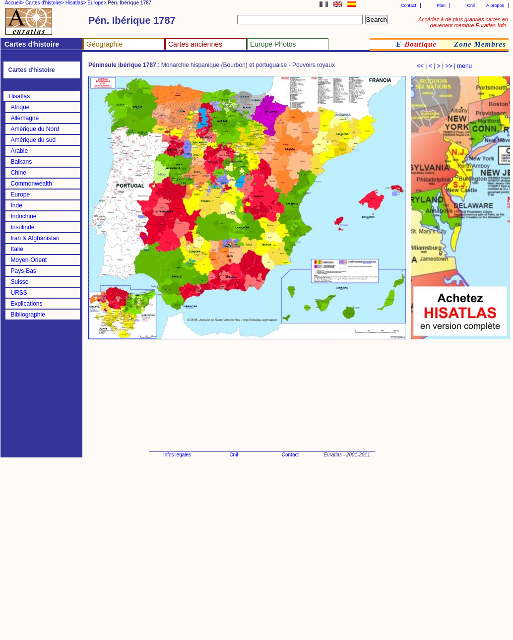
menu (464, 66)
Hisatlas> (75, 2)
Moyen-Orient (29, 259)
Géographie (104, 44)
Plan (441, 5)
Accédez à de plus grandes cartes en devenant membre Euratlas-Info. (463, 22)
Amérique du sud (33, 139)
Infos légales (177, 454)
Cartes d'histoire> (44, 2)
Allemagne (25, 118)
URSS (19, 292)
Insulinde (23, 227)
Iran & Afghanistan (35, 238)
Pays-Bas (23, 270)
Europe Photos (273, 44)
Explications (27, 303)
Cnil (471, 5)
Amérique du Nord (35, 129)
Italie (17, 249)
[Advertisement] (459, 491)
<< (420, 66)
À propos (495, 5)
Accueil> (14, 2)
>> (448, 66)
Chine (18, 172)
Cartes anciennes (195, 44)
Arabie (19, 150)
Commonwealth (31, 183)
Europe (20, 194)
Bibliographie (28, 314)
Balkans (21, 161)
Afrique (20, 107)
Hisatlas (19, 96)
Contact (408, 5)
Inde (16, 205)
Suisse (20, 281)
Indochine (24, 216)
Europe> (96, 2)
